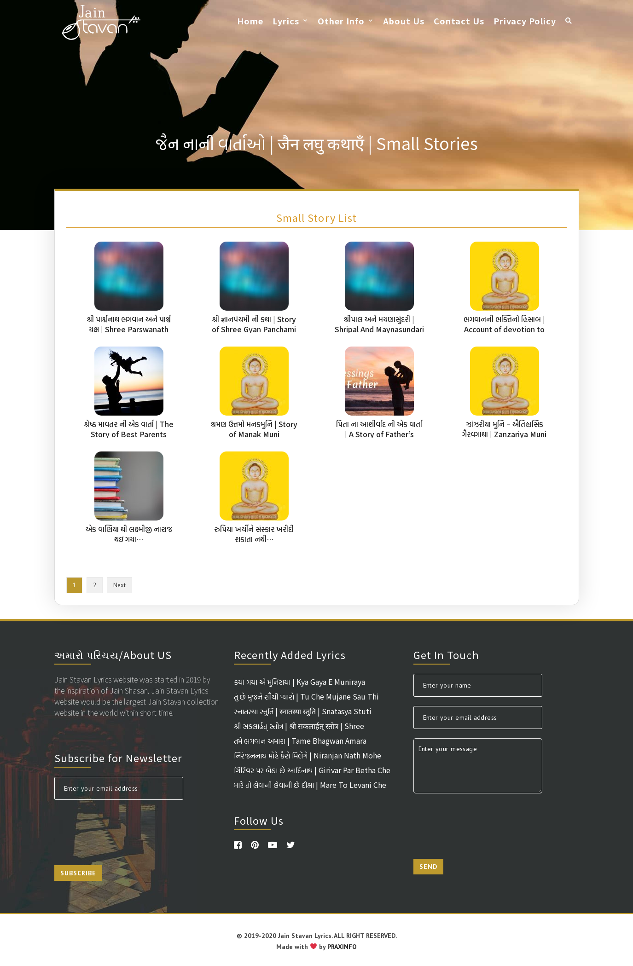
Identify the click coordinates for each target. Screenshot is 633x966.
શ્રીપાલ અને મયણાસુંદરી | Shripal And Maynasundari (379, 324)
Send (428, 866)
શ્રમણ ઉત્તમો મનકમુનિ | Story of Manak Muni (254, 429)
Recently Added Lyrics (290, 654)
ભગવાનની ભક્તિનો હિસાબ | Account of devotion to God (504, 329)
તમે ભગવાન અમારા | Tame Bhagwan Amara (300, 740)
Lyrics (286, 21)
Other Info (341, 21)
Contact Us (459, 21)
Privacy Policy (525, 21)
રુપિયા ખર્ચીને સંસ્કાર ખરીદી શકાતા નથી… (254, 533)
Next (119, 585)
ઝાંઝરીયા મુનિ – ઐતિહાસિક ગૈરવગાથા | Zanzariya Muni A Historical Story (504, 434)
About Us (403, 21)
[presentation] (124, 827)
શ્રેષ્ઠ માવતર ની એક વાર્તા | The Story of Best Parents (129, 429)
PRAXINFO (342, 947)
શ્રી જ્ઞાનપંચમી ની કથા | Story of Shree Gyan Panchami (254, 324)
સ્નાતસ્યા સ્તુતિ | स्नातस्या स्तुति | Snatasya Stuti (303, 711)
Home (250, 21)
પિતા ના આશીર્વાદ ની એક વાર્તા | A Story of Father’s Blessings (379, 434)
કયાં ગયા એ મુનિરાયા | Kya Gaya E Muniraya (299, 681)
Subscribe (78, 873)
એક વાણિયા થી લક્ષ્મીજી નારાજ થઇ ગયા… (129, 533)
